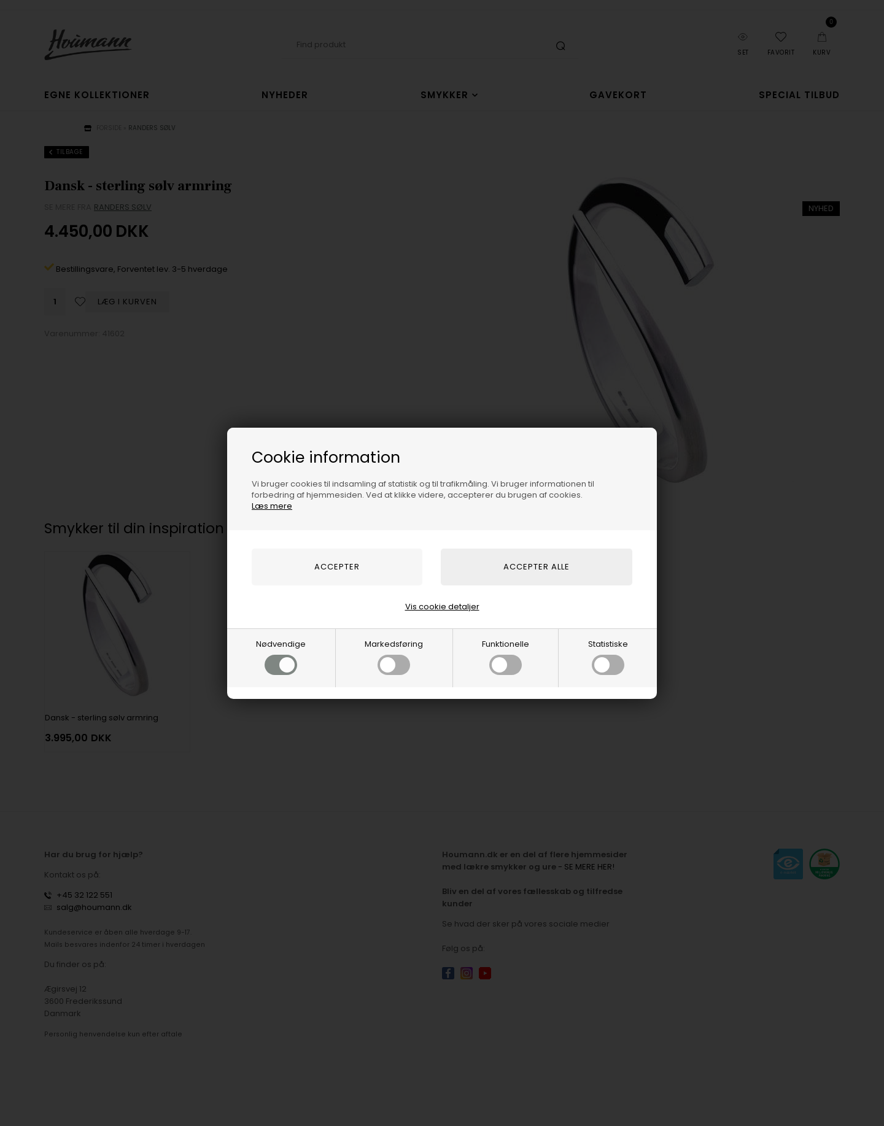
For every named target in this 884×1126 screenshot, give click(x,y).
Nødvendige (281, 656)
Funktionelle (505, 656)
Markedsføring (394, 656)
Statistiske (608, 656)
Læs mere (272, 506)
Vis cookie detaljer (442, 606)
